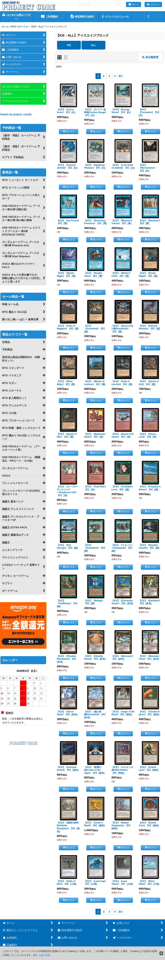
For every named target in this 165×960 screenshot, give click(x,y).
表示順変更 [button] (150, 57)
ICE (69, 45)
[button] (148, 16)
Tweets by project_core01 (16, 114)
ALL (93, 45)
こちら (46, 955)
